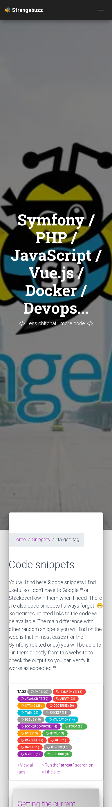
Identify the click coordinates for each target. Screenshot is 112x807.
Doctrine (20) (62, 705)
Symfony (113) (69, 691)
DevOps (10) (57, 747)
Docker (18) (57, 712)
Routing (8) (58, 754)
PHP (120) (39, 691)
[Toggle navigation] (101, 10)
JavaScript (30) (34, 698)
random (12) (32, 740)
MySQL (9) (30, 754)
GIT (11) (58, 740)
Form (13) (74, 726)
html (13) (55, 733)
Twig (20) (29, 712)
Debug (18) (31, 719)
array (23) (65, 698)
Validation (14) (62, 719)
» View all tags (25, 768)
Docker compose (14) (39, 726)
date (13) (29, 733)
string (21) (31, 705)
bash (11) (30, 747)
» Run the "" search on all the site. (67, 768)
